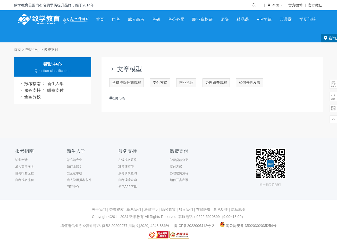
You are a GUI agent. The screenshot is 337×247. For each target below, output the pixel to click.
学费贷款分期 (179, 160)
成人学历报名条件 (79, 180)
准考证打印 (126, 166)
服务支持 (30, 90)
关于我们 (99, 209)
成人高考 (136, 19)
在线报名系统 (127, 160)
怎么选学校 (74, 173)
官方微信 (315, 5)
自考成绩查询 (127, 180)
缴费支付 (51, 50)
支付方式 (160, 82)
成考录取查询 (127, 173)
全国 (275, 5)
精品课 (243, 19)
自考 (116, 19)
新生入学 (52, 83)
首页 (100, 19)
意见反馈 (220, 209)
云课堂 (285, 19)
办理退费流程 (216, 82)
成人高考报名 (24, 166)
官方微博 (295, 5)
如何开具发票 (249, 82)
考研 (156, 19)
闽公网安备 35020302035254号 (248, 226)
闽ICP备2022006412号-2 (194, 226)
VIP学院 (264, 19)
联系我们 (134, 209)
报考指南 (30, 83)
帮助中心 (32, 50)
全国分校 (30, 97)
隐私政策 (168, 209)
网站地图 (238, 209)
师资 (225, 19)
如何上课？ (74, 166)
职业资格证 (202, 19)
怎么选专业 (74, 160)
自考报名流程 (24, 173)
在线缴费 (203, 209)
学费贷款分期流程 (126, 82)
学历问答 (307, 19)
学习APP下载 (127, 186)
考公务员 (176, 19)
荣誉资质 (116, 209)
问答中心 (73, 186)
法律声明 (151, 209)
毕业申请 (21, 160)
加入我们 (186, 209)
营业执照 (186, 82)
